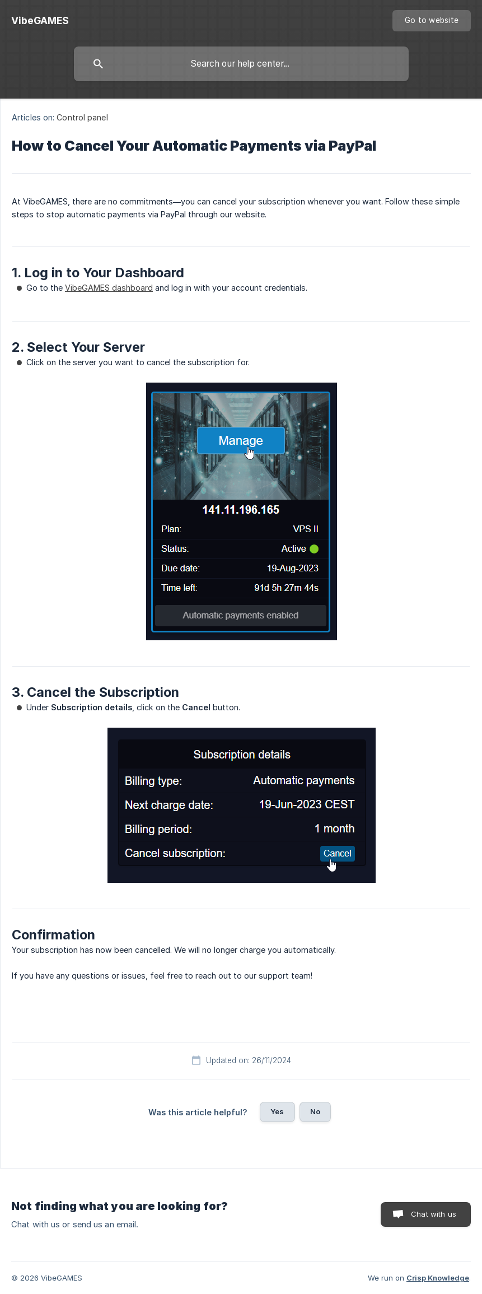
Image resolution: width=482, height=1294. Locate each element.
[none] (40, 20)
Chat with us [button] (433, 1213)
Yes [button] (277, 1111)
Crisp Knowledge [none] (437, 1277)
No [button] (315, 1111)
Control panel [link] (82, 117)
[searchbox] (241, 63)
